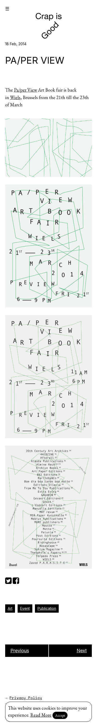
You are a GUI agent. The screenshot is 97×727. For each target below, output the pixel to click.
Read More (40, 715)
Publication (47, 608)
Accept (60, 715)
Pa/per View (25, 90)
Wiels (15, 97)
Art (10, 608)
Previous (19, 650)
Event (25, 608)
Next (82, 650)
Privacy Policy (26, 697)
